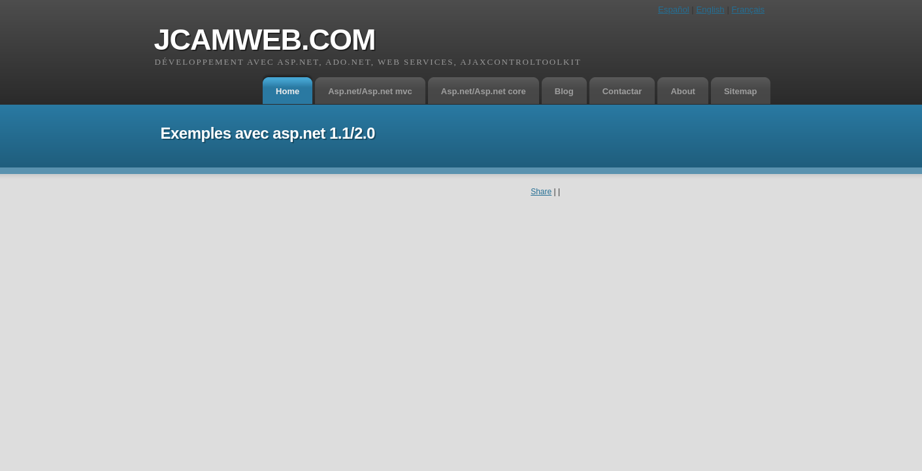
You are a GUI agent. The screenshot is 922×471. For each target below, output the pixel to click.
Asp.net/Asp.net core (483, 91)
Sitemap (740, 91)
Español (673, 9)
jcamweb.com (265, 39)
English (710, 9)
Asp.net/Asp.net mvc (370, 91)
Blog (564, 91)
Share (541, 191)
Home (287, 91)
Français (748, 9)
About (682, 91)
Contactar (622, 91)
